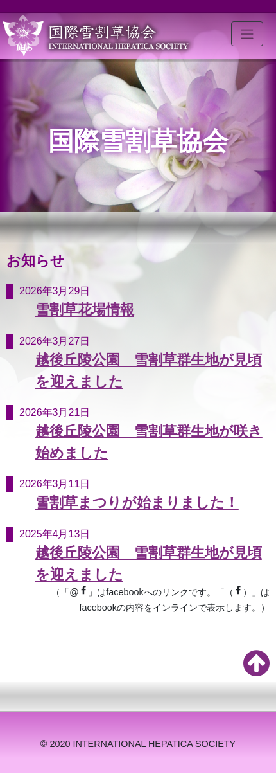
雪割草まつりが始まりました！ (137, 502)
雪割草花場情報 (84, 310)
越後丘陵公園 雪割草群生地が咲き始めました (149, 442)
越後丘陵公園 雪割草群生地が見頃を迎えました (148, 371)
